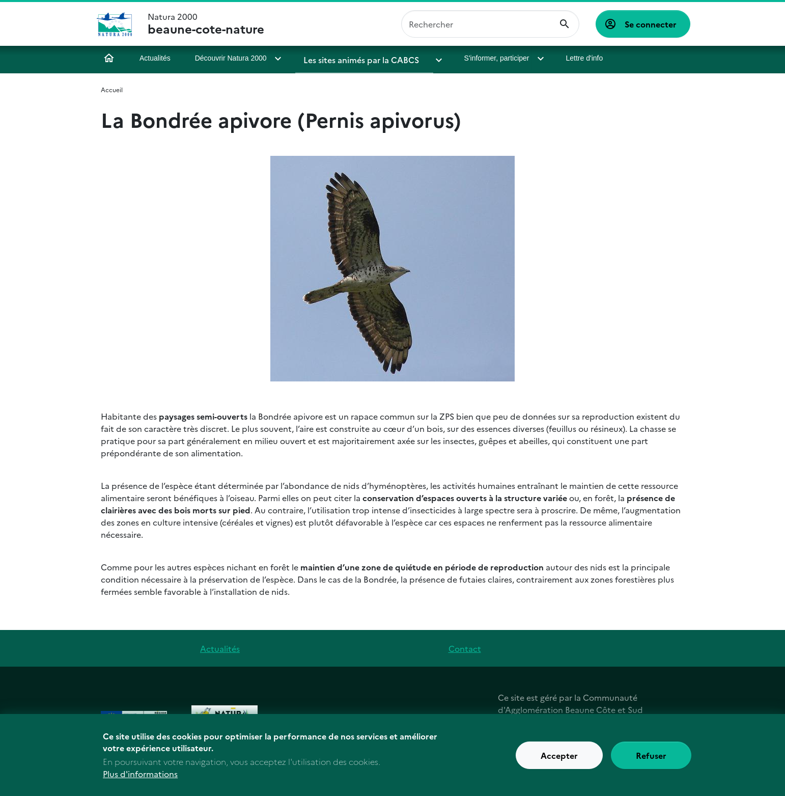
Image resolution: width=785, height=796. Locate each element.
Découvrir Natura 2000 (231, 58)
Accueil (109, 58)
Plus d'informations (140, 776)
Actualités (155, 58)
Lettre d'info (561, 58)
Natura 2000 (206, 24)
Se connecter (651, 24)
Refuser (651, 758)
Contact (464, 648)
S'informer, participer (475, 58)
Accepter (559, 758)
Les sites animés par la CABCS (355, 58)
